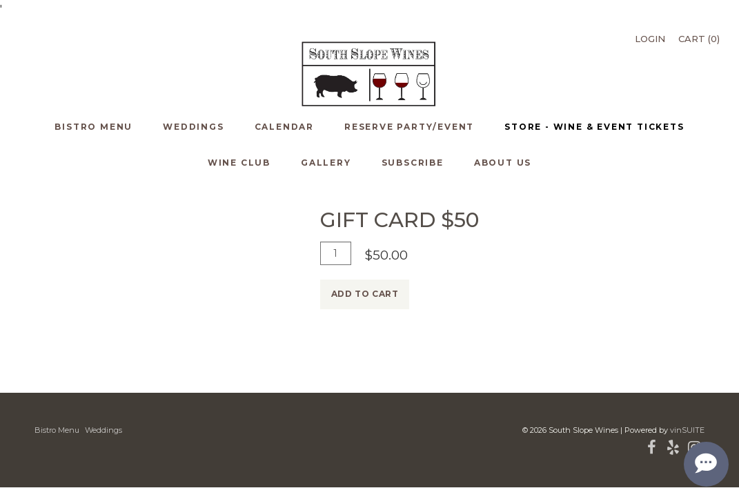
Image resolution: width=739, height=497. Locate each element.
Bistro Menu (57, 430)
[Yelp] (672, 450)
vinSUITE (687, 430)
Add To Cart (365, 294)
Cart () (699, 38)
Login (650, 38)
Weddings (103, 430)
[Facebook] (651, 450)
